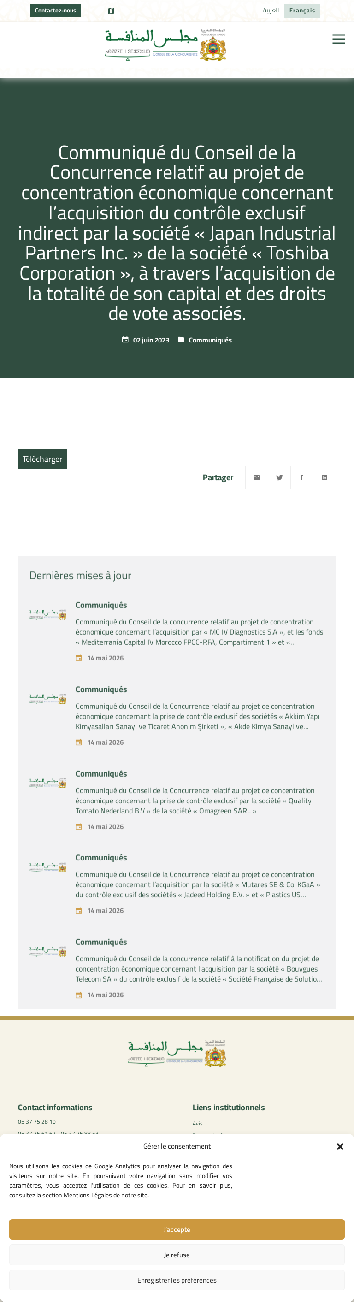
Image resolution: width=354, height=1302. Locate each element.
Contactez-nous (55, 10)
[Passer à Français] (302, 11)
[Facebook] (301, 477)
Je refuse (177, 1254)
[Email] (256, 477)
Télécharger (42, 458)
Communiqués (210, 340)
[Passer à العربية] (271, 11)
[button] (340, 1146)
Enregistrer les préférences (177, 1280)
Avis (198, 1123)
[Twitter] (279, 477)
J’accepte (177, 1229)
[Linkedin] (324, 477)
